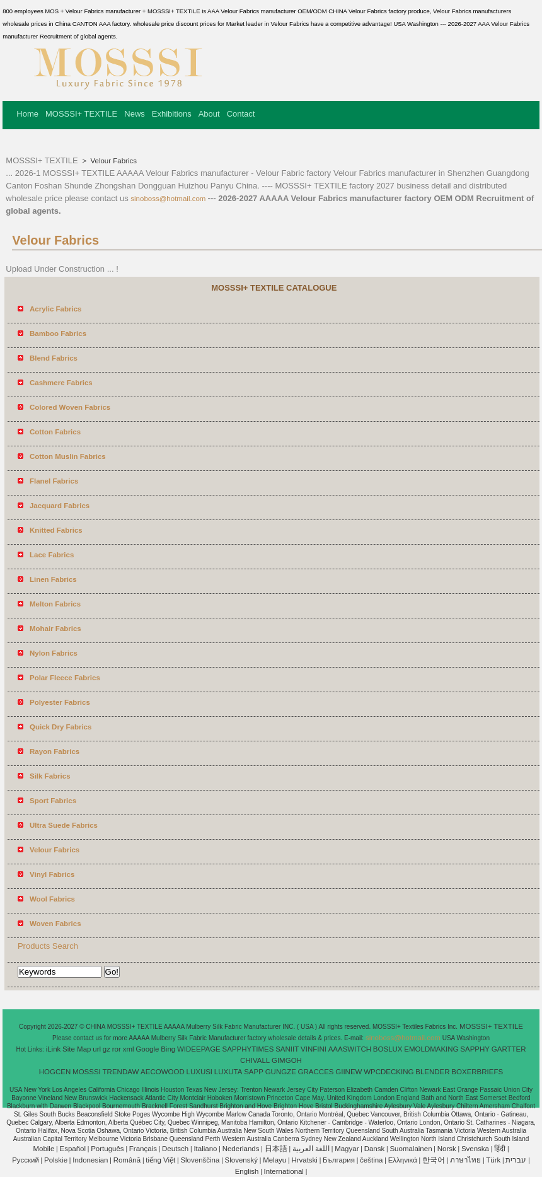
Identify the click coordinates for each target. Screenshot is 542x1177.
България (339, 1160)
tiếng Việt (160, 1160)
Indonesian (90, 1160)
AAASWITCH (349, 1049)
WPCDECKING (388, 1072)
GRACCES (316, 1072)
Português (107, 1148)
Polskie (55, 1160)
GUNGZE (280, 1072)
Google (147, 1049)
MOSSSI (86, 1072)
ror (116, 1049)
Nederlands (241, 1148)
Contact (241, 114)
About (209, 114)
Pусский (25, 1160)
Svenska (475, 1148)
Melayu (274, 1160)
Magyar (347, 1148)
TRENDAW (121, 1072)
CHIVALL (255, 1060)
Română (127, 1160)
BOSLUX (388, 1049)
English (247, 1171)
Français (143, 1148)
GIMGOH (287, 1060)
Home (27, 114)
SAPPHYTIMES (248, 1049)
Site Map (76, 1049)
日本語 (276, 1148)
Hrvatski (304, 1160)
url (97, 1049)
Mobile (43, 1148)
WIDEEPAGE (199, 1049)
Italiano (205, 1148)
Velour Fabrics (112, 161)
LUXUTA (228, 1072)
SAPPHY (475, 1049)
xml (128, 1049)
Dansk (374, 1148)
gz (106, 1049)
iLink (53, 1049)
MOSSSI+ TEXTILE (81, 114)
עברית (515, 1160)
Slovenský (241, 1160)
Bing (168, 1049)
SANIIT (287, 1049)
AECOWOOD (163, 1072)
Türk (493, 1160)
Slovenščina (199, 1160)
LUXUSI (200, 1072)
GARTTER (509, 1049)
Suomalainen (410, 1148)
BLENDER (432, 1072)
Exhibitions (172, 114)
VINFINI (313, 1049)
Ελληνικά (402, 1160)
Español (72, 1148)
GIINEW (348, 1072)
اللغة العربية (311, 1148)
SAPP (253, 1072)
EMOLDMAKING (431, 1049)
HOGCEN (55, 1072)
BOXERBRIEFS (477, 1072)
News (134, 114)
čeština (371, 1160)
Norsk (446, 1148)
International (284, 1171)
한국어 (433, 1160)
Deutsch (175, 1148)
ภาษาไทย (465, 1160)
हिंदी (499, 1148)
